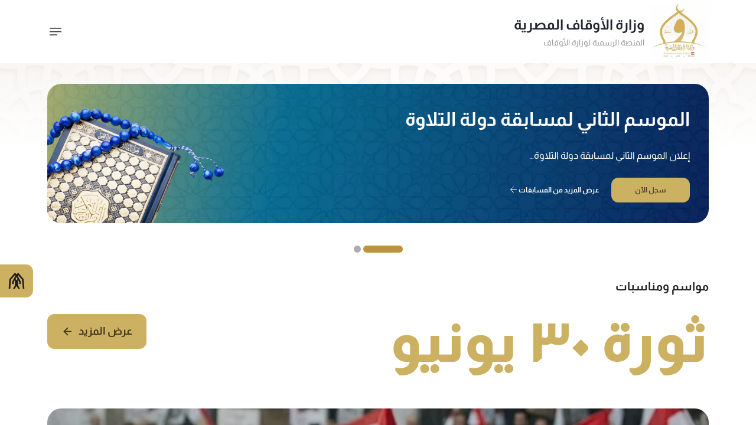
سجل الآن (650, 190)
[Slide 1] (383, 249)
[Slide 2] (357, 249)
